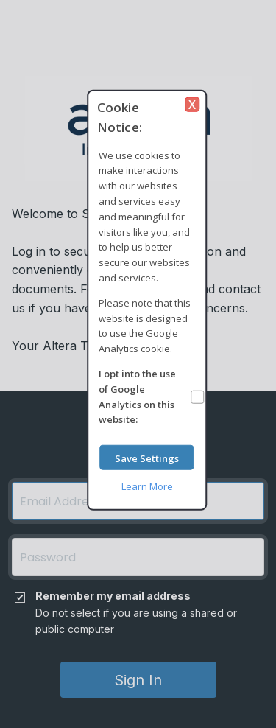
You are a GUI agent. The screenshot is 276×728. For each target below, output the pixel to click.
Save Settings (147, 457)
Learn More (147, 486)
